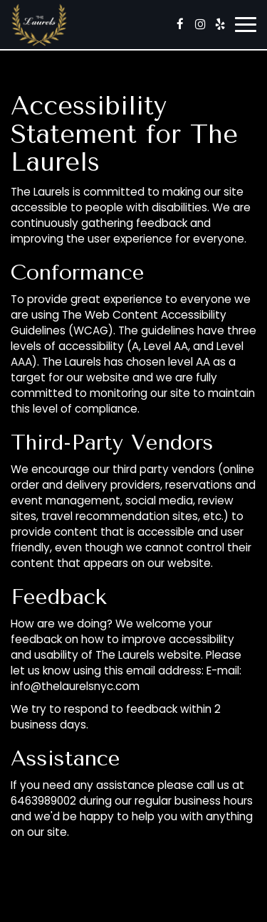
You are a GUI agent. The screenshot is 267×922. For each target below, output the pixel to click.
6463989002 (43, 800)
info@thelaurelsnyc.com (75, 686)
